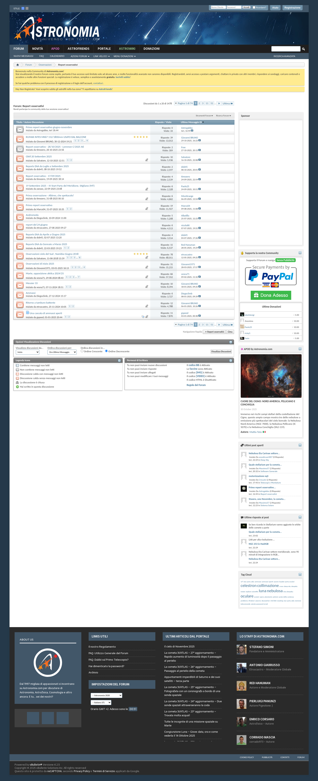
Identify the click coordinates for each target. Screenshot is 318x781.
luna (262, 590)
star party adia (289, 601)
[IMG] (199, 372)
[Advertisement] (228, 28)
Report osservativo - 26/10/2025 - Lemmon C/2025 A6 (55, 146)
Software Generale (269, 471)
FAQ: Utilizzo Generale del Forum (108, 653)
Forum (19, 48)
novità (37, 48)
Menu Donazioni (123, 56)
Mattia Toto (255, 431)
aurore (276, 581)
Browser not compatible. (193, 691)
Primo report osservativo (39, 205)
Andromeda (32, 214)
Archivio (93, 672)
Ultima (228, 103)
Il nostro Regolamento (102, 647)
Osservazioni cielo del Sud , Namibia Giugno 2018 (52, 253)
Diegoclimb (42, 218)
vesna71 (41, 278)
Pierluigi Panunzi (262, 701)
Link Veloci (100, 56)
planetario (268, 597)
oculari (256, 597)
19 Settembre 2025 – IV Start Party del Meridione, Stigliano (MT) (60, 185)
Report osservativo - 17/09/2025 (43, 175)
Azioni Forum (79, 56)
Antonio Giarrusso (264, 665)
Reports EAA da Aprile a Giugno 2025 (46, 234)
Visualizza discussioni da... (30, 347)
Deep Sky (265, 460)
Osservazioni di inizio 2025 (40, 263)
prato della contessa (286, 597)
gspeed (40, 317)
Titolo (19, 122)
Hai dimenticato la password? (106, 666)
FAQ (41, 56)
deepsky (294, 586)
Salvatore (41, 160)
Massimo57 (264, 468)
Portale (104, 48)
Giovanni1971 (43, 268)
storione (298, 601)
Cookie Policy (247, 757)
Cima (230, 332)
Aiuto (275, 7)
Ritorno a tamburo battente (40, 302)
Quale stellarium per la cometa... (265, 464)
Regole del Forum (196, 385)
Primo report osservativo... (262, 487)
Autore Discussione (34, 122)
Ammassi (31, 292)
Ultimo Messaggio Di (192, 122)
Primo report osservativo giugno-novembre (49, 127)
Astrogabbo (42, 130)
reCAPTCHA (54, 771)
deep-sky (287, 586)
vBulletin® (36, 765)
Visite (169, 122)
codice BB (194, 365)
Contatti (284, 757)
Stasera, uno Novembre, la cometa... (267, 499)
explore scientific (252, 591)
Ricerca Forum (222, 115)
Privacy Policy (82, 771)
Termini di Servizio (104, 771)
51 (212, 103)
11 (207, 103)
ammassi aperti (267, 581)
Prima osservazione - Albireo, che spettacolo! (50, 195)
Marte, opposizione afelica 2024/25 (45, 273)
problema (244, 601)
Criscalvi (262, 480)
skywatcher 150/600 (268, 601)
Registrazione (293, 7)
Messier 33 (32, 283)
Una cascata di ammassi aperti (46, 313)
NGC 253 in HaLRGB (259, 543)
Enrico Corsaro (261, 719)
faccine (193, 368)
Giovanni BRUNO (45, 141)
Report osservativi (269, 494)
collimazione (268, 585)
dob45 (40, 169)
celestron (249, 585)
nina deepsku (288, 591)
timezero (41, 149)
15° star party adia (247, 581)
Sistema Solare (267, 505)
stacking (280, 601)
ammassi (258, 581)
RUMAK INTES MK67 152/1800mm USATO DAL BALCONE (56, 136)
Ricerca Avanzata (284, 56)
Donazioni (152, 48)
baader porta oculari (286, 581)
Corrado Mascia (262, 737)
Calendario (57, 56)
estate (243, 591)
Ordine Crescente (91, 351)
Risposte (159, 122)
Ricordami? (259, 7)
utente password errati (259, 604)
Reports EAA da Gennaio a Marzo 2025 (46, 244)
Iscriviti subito (123, 77)
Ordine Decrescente (117, 351)
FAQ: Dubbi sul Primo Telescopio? (109, 660)
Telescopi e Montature (271, 482)
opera (262, 597)
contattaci (98, 83)
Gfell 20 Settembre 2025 (39, 156)
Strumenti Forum (203, 115)
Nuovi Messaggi (23, 56)
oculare (247, 596)
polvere (275, 597)
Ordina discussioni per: (59, 347)
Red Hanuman (259, 683)
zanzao (40, 188)
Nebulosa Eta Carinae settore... (264, 453)
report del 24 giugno (37, 224)
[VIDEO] (200, 376)
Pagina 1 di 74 (185, 103)
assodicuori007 (265, 457)
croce (281, 586)
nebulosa (275, 590)
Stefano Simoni (261, 647)
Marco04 (41, 209)
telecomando (245, 604)
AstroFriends (78, 48)
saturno (258, 601)
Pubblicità (267, 757)
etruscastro (42, 227)
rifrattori (251, 601)
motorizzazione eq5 (259, 476)
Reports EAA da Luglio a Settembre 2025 (47, 166)
